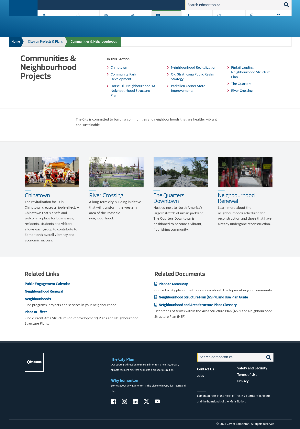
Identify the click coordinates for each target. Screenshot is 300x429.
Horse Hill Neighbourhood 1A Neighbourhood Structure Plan (133, 91)
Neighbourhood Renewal (236, 198)
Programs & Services (257, 22)
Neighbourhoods (38, 299)
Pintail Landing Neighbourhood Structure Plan (251, 72)
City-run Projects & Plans (167, 22)
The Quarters (241, 83)
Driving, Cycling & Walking (196, 22)
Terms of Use (247, 374)
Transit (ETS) (280, 22)
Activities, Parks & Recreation (52, 22)
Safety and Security (252, 368)
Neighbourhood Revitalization (193, 67)
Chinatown (119, 67)
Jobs (161, 4)
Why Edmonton (124, 380)
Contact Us (205, 369)
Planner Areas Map (173, 284)
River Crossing (242, 90)
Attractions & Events (84, 22)
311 (151, 4)
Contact (175, 4)
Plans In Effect (36, 312)
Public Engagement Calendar (47, 284)
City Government (138, 22)
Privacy (243, 381)
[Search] (233, 5)
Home (16, 42)
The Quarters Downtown (168, 198)
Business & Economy (110, 22)
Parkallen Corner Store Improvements (188, 88)
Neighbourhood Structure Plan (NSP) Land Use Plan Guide (203, 297)
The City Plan (122, 359)
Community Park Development (123, 76)
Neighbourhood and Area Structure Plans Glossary (197, 305)
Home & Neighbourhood (226, 22)
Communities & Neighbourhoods (94, 42)
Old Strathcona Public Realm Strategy (192, 76)
